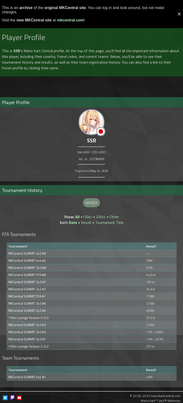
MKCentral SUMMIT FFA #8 (27, 274)
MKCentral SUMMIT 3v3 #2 (27, 331)
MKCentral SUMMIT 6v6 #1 (27, 376)
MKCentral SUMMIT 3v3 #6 (27, 303)
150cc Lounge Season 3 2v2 (28, 346)
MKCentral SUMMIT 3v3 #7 (27, 281)
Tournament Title (109, 222)
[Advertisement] (91, 85)
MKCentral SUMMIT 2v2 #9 (27, 253)
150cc (87, 217)
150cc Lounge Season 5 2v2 (28, 317)
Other (114, 217)
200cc (101, 217)
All (77, 217)
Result (86, 222)
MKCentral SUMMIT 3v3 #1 (27, 339)
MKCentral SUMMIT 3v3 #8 (27, 267)
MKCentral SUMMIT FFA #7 (27, 296)
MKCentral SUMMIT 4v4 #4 (27, 260)
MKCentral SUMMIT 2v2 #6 (27, 310)
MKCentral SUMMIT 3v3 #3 (27, 324)
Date (73, 222)
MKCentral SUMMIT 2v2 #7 (27, 289)
